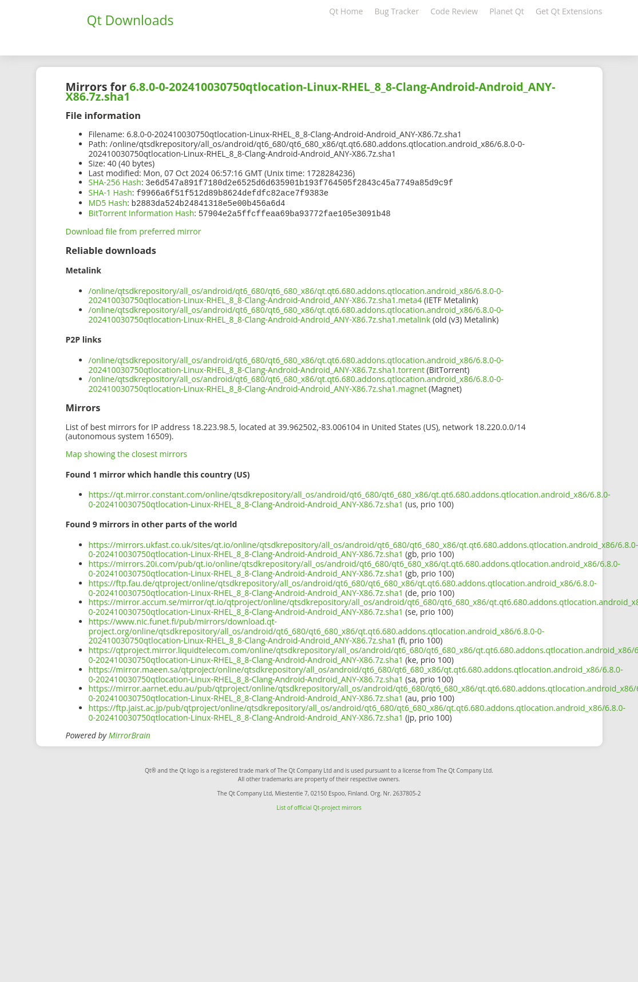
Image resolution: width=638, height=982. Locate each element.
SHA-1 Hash (110, 191)
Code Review (454, 11)
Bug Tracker (396, 11)
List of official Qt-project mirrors (319, 805)
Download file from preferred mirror (133, 229)
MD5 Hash (108, 201)
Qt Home (346, 11)
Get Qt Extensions (569, 11)
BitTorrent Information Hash (142, 211)
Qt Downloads (130, 20)
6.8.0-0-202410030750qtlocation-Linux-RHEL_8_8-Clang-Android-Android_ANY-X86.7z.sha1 (311, 91)
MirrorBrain (129, 732)
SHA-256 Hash (115, 182)
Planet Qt (506, 11)
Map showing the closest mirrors (127, 451)
